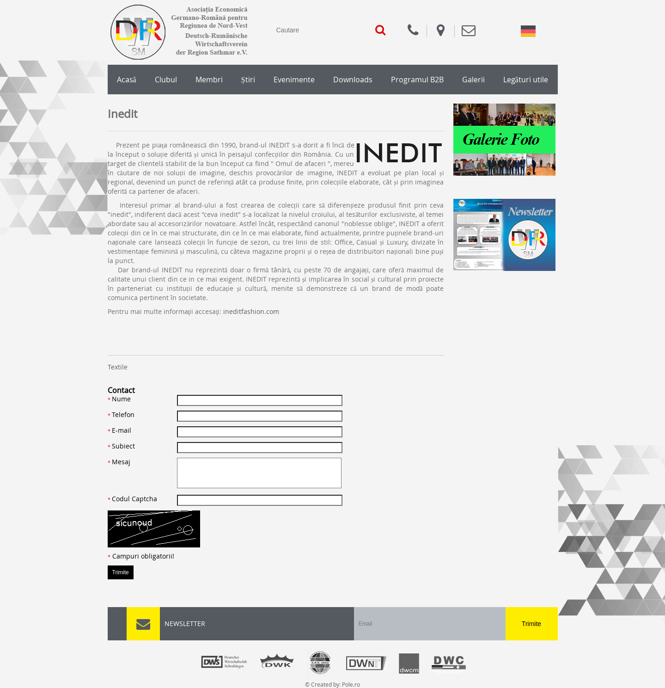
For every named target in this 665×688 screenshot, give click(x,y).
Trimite (531, 623)
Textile (118, 366)
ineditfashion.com (251, 311)
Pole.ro (351, 684)
